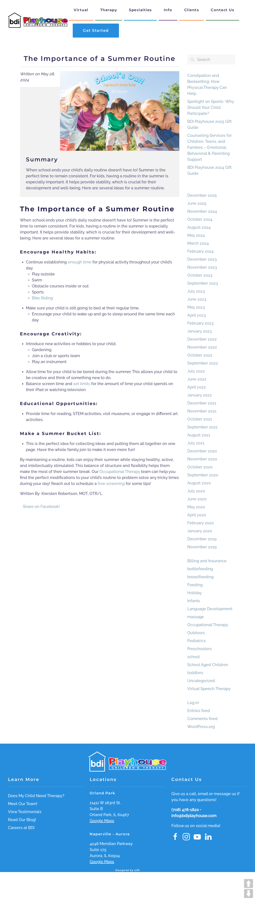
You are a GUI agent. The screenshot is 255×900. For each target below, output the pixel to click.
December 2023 (202, 259)
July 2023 (196, 291)
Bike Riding (42, 298)
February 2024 (200, 251)
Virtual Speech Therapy (209, 688)
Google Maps (102, 820)
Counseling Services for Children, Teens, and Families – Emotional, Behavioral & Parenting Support (209, 147)
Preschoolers (199, 648)
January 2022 (199, 395)
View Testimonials (24, 811)
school (193, 656)
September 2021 (202, 427)
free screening (111, 483)
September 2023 (202, 283)
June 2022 (196, 379)
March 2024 (198, 243)
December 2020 (202, 451)
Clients (191, 10)
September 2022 (202, 363)
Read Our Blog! (22, 819)
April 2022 (196, 387)
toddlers (195, 672)
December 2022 (202, 339)
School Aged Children (207, 664)
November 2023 (202, 267)
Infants (193, 600)
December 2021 (201, 403)
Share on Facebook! (41, 506)
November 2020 (202, 459)
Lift (137, 870)
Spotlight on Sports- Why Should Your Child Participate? (210, 107)
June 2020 (197, 499)
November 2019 (202, 546)
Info (168, 10)
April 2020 (196, 515)
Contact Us (222, 10)
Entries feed (198, 710)
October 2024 (199, 219)
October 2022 (199, 355)
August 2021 (198, 435)
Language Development (209, 608)
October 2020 (200, 467)
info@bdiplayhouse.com (193, 815)
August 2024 (199, 227)
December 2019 (202, 538)
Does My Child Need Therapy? (36, 795)
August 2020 (199, 483)
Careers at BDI (21, 827)
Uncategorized (201, 680)
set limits (81, 383)
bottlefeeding (200, 568)
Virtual (81, 10)
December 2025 (202, 195)
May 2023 (196, 307)
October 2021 (199, 419)
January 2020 (199, 530)
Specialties (140, 10)
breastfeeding (200, 576)
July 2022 (196, 371)
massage (195, 616)
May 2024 (196, 235)
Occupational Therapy (119, 471)
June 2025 (196, 203)
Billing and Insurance (207, 560)
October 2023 (199, 275)
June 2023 (196, 299)
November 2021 (202, 411)
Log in (193, 702)
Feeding (195, 584)
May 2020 (196, 507)
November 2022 (202, 347)
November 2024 (202, 211)
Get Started (96, 30)
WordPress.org (201, 726)
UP (248, 883)
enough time (79, 262)
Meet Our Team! (22, 803)
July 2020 (196, 491)
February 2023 (200, 323)
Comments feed (202, 718)
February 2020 (200, 523)
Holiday (194, 592)
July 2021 (195, 443)
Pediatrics (196, 640)
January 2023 (199, 331)
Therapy (108, 10)
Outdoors (196, 632)
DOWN (248, 893)
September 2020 (202, 475)
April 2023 (196, 315)
